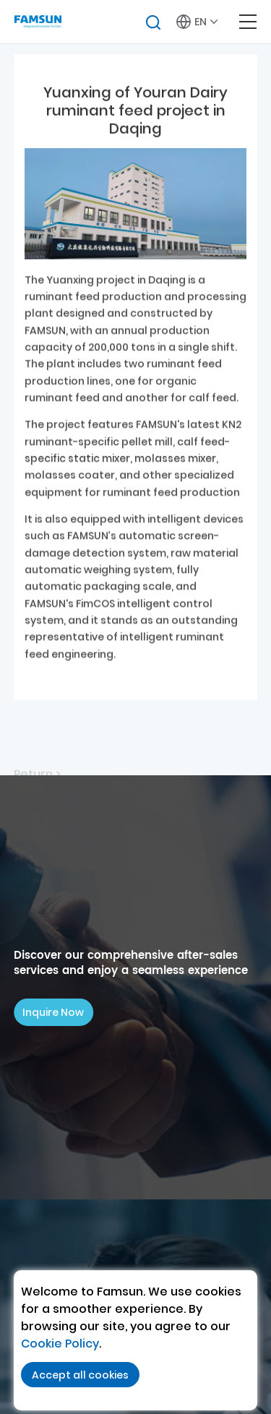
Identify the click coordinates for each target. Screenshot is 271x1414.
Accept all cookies (80, 1375)
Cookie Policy (60, 1343)
